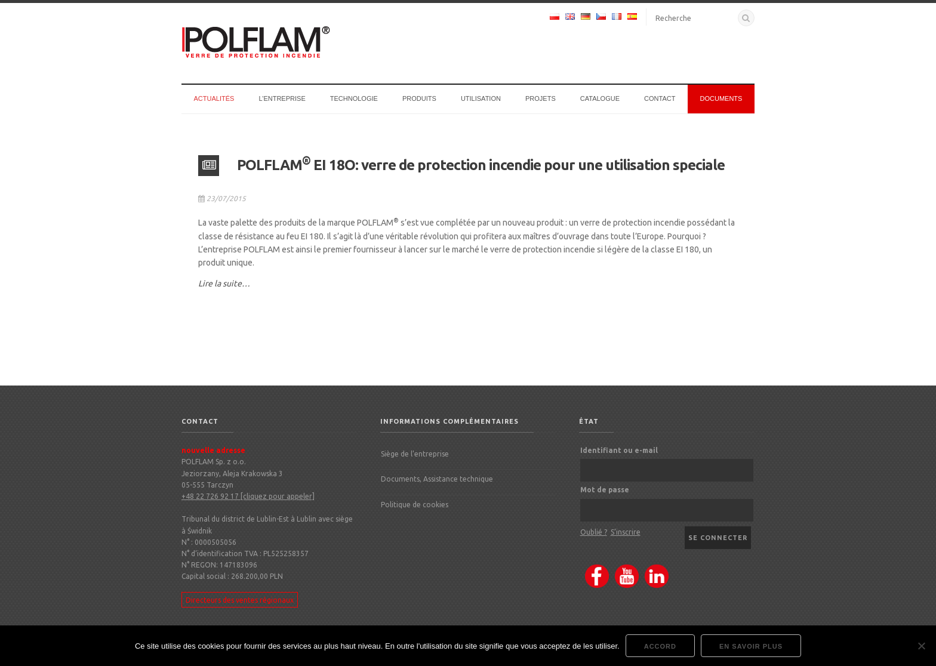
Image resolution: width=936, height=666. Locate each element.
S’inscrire (626, 532)
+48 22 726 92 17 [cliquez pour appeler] (248, 496)
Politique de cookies (414, 504)
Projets (540, 98)
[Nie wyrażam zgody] (921, 646)
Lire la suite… (224, 283)
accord (660, 646)
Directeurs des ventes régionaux (240, 599)
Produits (419, 98)
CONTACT (659, 98)
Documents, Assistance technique (437, 479)
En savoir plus (751, 646)
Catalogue (600, 98)
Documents (721, 98)
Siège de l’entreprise (415, 454)
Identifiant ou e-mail (619, 450)
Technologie (354, 98)
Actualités (214, 98)
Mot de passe (604, 490)
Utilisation (481, 98)
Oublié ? (593, 532)
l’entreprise (281, 98)
